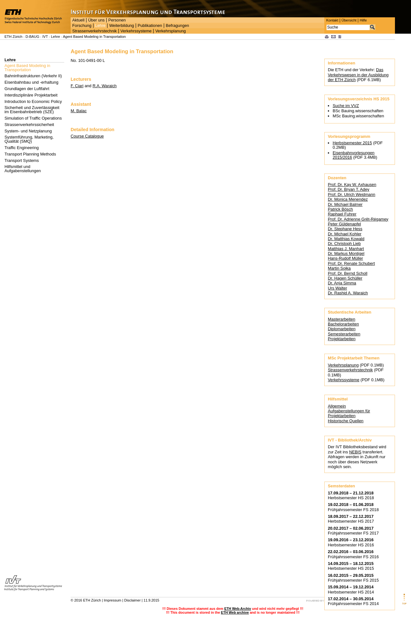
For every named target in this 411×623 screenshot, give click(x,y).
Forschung (82, 25)
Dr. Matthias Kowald (346, 238)
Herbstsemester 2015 (352, 142)
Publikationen (150, 25)
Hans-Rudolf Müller (345, 258)
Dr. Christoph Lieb (344, 243)
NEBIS (355, 452)
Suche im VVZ (346, 105)
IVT (45, 36)
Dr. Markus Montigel (346, 253)
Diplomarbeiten (341, 328)
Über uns (96, 20)
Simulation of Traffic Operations (33, 118)
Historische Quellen (345, 420)
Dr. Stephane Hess (345, 228)
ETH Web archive (235, 612)
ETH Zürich (13, 36)
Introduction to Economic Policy (33, 101)
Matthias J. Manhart (346, 248)
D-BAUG (32, 36)
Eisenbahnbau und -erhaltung (31, 82)
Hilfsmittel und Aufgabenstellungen (22, 168)
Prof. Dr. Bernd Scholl (347, 273)
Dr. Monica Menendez (348, 199)
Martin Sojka (339, 268)
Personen (117, 20)
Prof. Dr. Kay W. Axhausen (352, 184)
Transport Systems (21, 160)
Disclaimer (132, 600)
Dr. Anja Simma (342, 283)
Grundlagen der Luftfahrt (26, 88)
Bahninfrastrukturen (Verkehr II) (33, 75)
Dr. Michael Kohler (345, 234)
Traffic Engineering (21, 147)
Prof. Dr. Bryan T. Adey (348, 189)
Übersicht (348, 20)
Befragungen (177, 25)
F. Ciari (77, 85)
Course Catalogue (87, 136)
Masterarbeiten (341, 319)
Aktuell (78, 20)
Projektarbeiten (341, 338)
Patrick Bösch (340, 209)
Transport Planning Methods (30, 154)
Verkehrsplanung (170, 31)
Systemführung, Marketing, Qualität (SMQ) (29, 139)
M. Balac (79, 110)
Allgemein (337, 406)
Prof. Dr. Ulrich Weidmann (351, 194)
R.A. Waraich (104, 85)
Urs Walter (337, 288)
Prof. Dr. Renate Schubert (351, 263)
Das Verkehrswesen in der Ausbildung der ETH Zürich (358, 74)
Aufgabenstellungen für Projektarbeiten (349, 413)
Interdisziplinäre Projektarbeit (30, 95)
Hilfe (363, 20)
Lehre (100, 25)
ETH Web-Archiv (237, 608)
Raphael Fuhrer (342, 214)
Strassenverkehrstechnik (94, 31)
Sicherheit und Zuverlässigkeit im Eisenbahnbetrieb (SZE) (31, 109)
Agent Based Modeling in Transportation (94, 36)
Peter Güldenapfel (344, 224)
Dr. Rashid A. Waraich (348, 292)
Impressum (112, 600)
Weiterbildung (121, 25)
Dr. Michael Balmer (345, 204)
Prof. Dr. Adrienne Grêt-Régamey (358, 219)
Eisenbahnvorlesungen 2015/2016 (353, 155)
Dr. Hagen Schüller (345, 278)
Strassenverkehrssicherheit (29, 124)
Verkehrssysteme (136, 31)
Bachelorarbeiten (343, 324)
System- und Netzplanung (28, 131)
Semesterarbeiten (344, 334)
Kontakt (332, 20)
